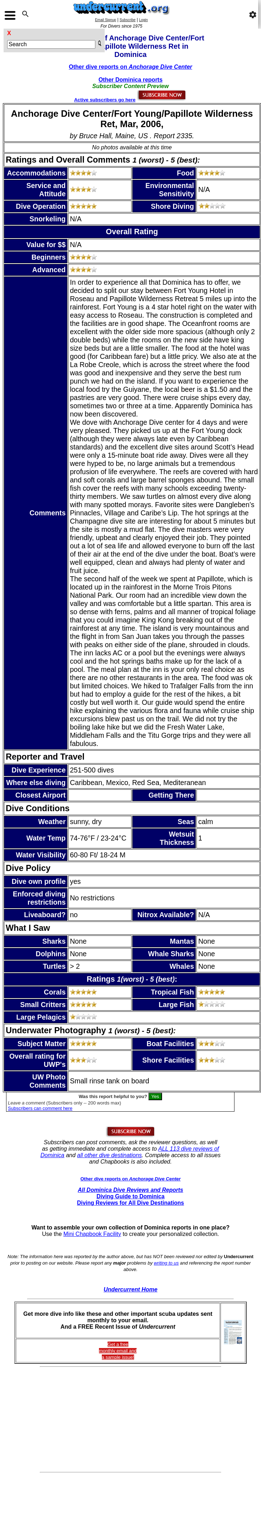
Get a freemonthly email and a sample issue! (118, 1351)
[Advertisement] (130, 1419)
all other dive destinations (109, 1155)
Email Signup (105, 20)
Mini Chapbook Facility (92, 1234)
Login (143, 20)
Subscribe (128, 20)
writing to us (166, 1263)
